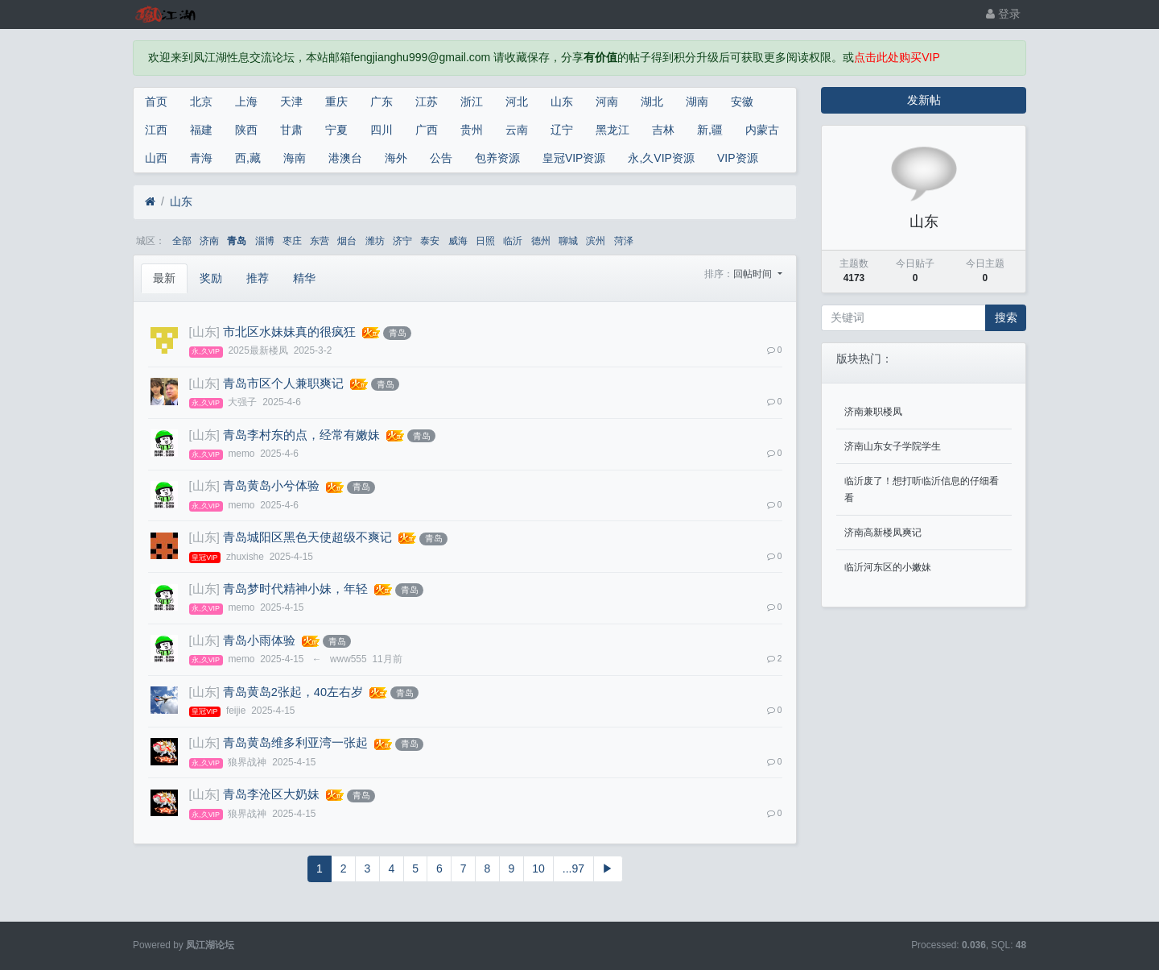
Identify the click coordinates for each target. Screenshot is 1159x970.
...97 (573, 868)
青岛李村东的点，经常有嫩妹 (301, 435)
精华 (304, 278)
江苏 (426, 101)
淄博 (264, 241)
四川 (381, 129)
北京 (201, 101)
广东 (381, 101)
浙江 (471, 101)
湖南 (697, 101)
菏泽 (623, 241)
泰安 (429, 241)
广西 (426, 129)
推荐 (257, 278)
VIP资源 (737, 157)
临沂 (512, 241)
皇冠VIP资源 (574, 157)
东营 (319, 241)
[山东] (204, 331)
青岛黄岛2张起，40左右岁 (293, 692)
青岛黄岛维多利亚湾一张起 (295, 742)
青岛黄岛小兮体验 (271, 485)
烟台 (347, 241)
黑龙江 (612, 129)
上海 (246, 101)
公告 (441, 157)
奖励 (211, 278)
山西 (156, 157)
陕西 (246, 129)
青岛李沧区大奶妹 (271, 794)
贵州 (471, 129)
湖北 (652, 101)
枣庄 (292, 241)
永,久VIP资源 (661, 157)
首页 (156, 101)
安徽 (742, 101)
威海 (458, 241)
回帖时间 (753, 274)
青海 (201, 157)
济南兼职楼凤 (873, 411)
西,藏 (248, 157)
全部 (182, 241)
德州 (541, 241)
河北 (516, 101)
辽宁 (562, 129)
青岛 (236, 241)
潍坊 (375, 241)
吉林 (663, 129)
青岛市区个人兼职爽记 (283, 383)
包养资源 (497, 157)
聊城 (568, 241)
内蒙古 (762, 129)
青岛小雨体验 (259, 640)
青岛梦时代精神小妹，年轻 (295, 588)
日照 (485, 241)
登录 (1003, 13)
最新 (164, 278)
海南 (294, 157)
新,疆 (710, 129)
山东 (562, 101)
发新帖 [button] (924, 99)
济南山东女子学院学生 (892, 446)
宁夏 (336, 129)
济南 (209, 241)
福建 (201, 129)
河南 (607, 101)
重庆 (336, 101)
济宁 (402, 241)
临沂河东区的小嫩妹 (887, 567)
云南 (516, 129)
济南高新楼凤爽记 (883, 532)
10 (538, 868)
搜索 (1006, 317)
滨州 (595, 241)
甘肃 (291, 129)
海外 (396, 157)
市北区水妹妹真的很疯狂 (289, 331)
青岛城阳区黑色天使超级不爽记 (307, 537)
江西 (156, 129)
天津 (291, 101)
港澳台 (345, 157)
